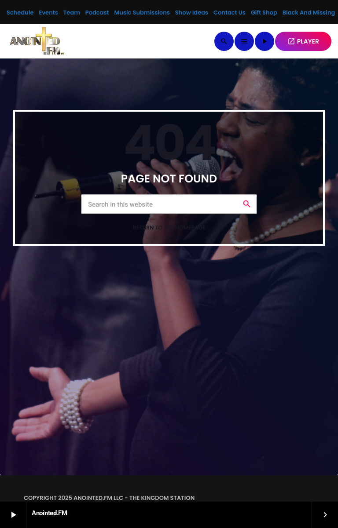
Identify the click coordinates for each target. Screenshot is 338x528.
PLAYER (303, 41)
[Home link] (38, 41)
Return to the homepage (169, 228)
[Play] (264, 41)
